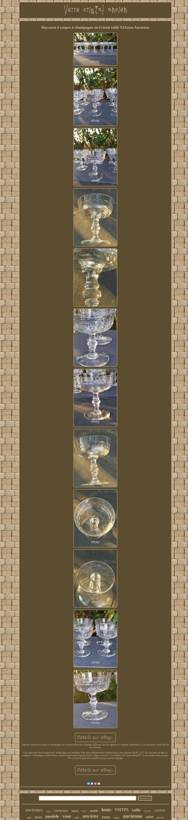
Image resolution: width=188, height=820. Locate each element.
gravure (160, 817)
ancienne (132, 816)
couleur (159, 810)
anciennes (34, 810)
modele (52, 816)
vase (66, 816)
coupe (48, 811)
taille (136, 810)
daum (38, 817)
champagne (61, 810)
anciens (90, 816)
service (147, 811)
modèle (94, 810)
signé (29, 817)
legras (75, 810)
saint (149, 816)
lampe (106, 817)
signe (84, 811)
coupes (116, 817)
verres (121, 809)
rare (77, 817)
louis (106, 809)
